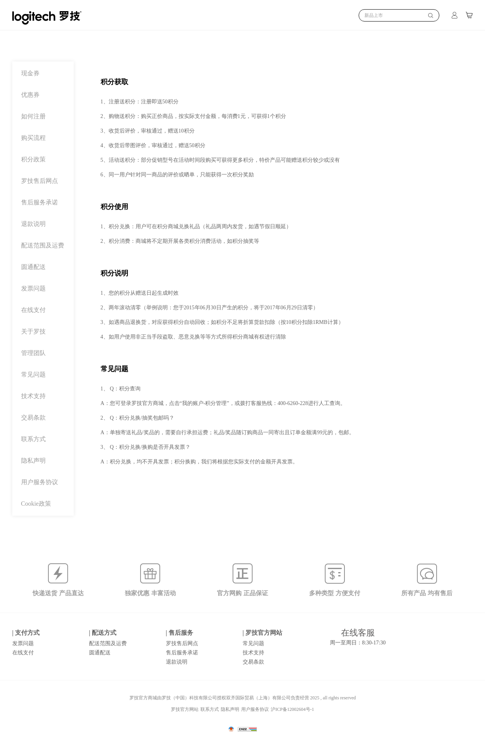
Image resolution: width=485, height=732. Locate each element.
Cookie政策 (36, 504)
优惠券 (30, 95)
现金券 (30, 73)
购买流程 (33, 138)
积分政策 (33, 159)
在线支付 (33, 310)
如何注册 (33, 116)
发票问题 (33, 288)
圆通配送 (33, 267)
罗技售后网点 (39, 181)
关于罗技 (33, 332)
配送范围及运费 (42, 245)
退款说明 (33, 224)
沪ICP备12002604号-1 (292, 709)
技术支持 (33, 396)
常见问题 (33, 375)
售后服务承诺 (39, 202)
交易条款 (33, 418)
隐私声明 (33, 461)
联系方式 (33, 439)
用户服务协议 (39, 482)
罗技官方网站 (185, 709)
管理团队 (33, 353)
